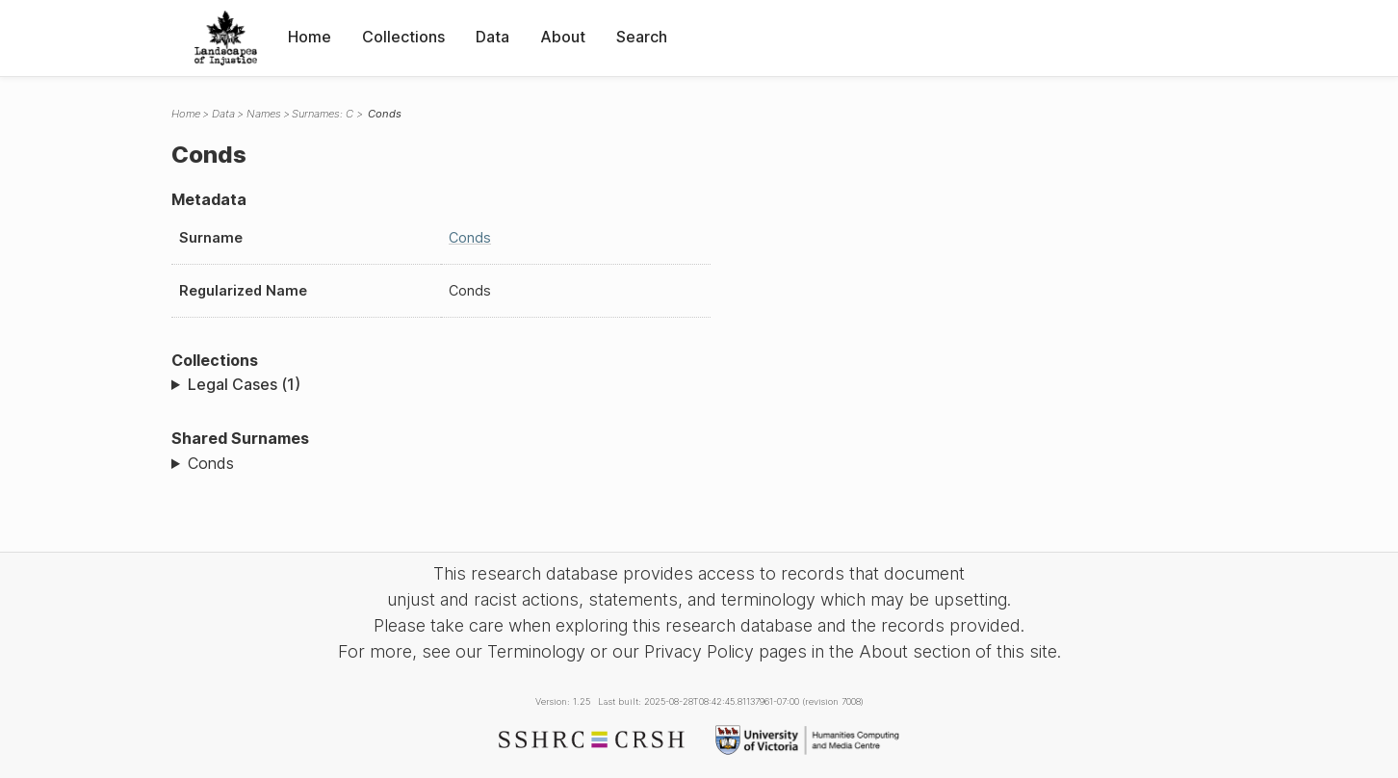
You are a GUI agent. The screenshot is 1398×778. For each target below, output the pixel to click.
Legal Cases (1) (244, 384)
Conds (470, 237)
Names (263, 113)
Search (641, 36)
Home (309, 36)
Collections (403, 36)
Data (492, 36)
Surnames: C (322, 113)
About (562, 36)
